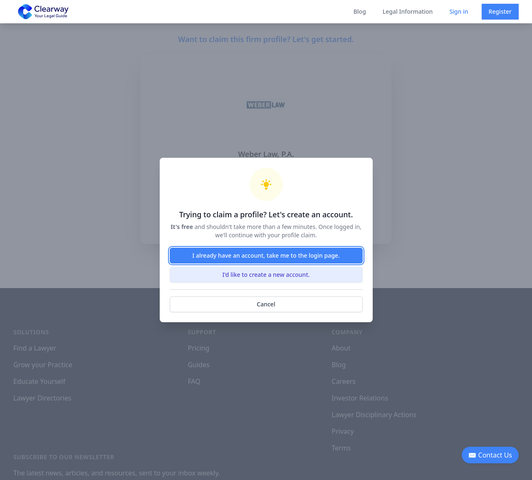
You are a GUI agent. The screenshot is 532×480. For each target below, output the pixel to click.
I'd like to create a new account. (265, 275)
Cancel (266, 304)
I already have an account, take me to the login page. (265, 255)
